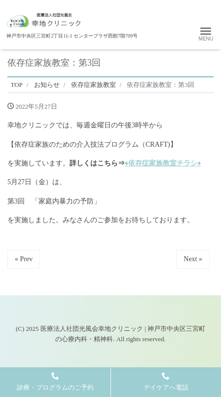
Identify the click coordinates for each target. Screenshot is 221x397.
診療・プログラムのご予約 (55, 381)
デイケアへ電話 (166, 381)
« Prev (24, 259)
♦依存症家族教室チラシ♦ (163, 163)
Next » (193, 259)
